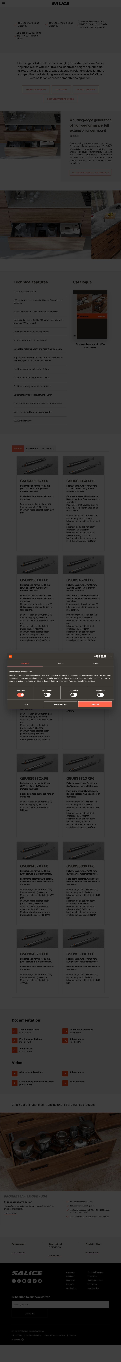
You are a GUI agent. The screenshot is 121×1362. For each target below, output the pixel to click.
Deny (26, 704)
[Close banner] (111, 656)
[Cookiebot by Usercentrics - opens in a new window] (95, 656)
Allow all (95, 704)
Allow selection (60, 704)
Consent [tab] (25, 663)
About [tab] (96, 663)
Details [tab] (60, 663)
